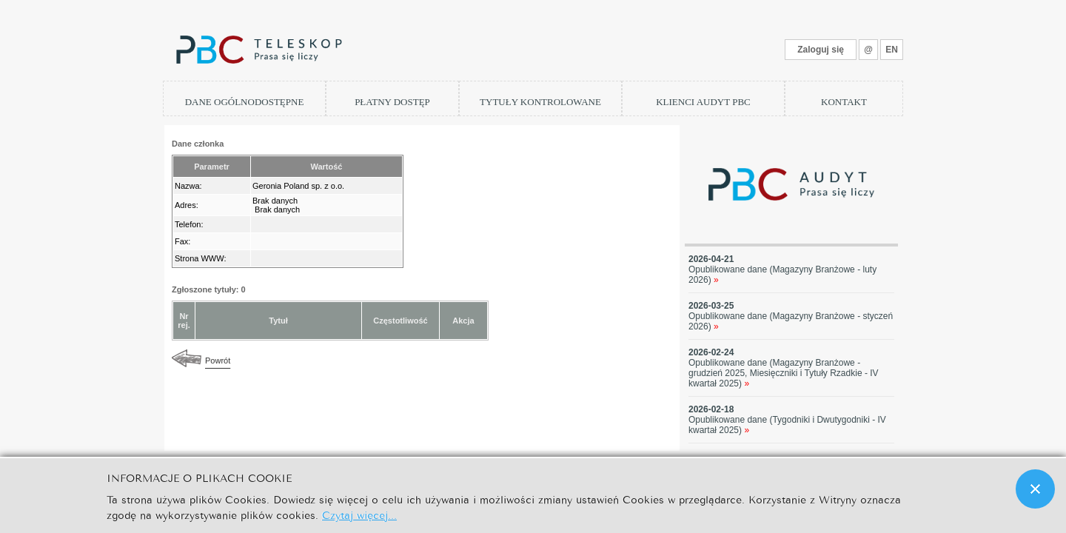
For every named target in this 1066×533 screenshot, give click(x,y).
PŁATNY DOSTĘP (392, 101)
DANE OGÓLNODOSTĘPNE (244, 101)
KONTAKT (844, 101)
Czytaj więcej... (359, 514)
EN (891, 49)
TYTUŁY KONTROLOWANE (540, 101)
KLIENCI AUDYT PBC (703, 101)
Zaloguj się (820, 49)
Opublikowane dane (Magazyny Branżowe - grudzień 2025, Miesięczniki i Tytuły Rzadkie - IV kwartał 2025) (783, 373)
